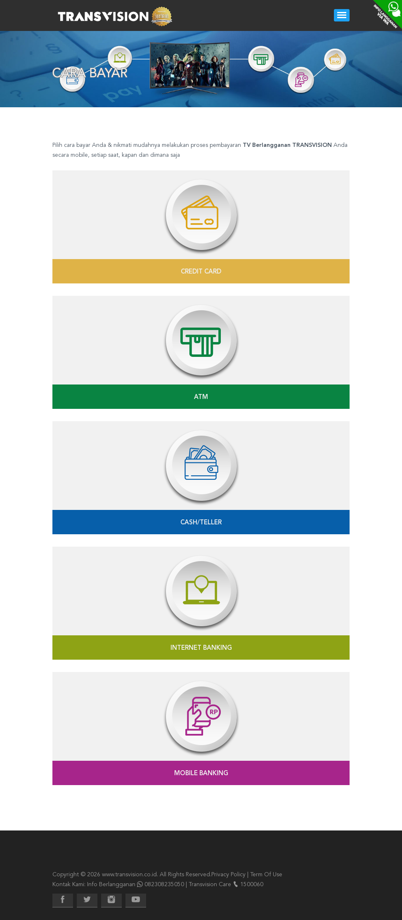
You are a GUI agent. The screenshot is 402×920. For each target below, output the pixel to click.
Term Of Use (266, 875)
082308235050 (164, 884)
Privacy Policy (228, 875)
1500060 (251, 884)
